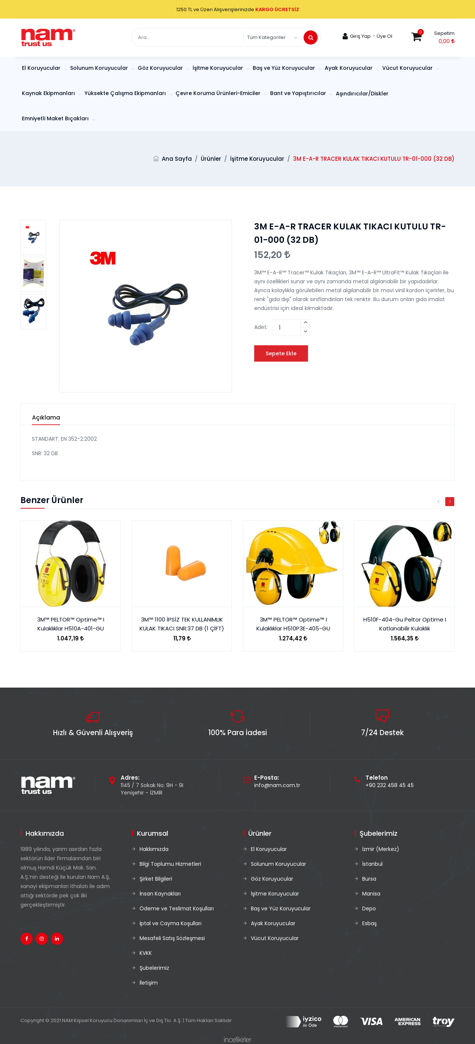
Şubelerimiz (154, 968)
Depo (369, 908)
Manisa (371, 893)
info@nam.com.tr (277, 785)
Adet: (261, 327)
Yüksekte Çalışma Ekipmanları (126, 93)
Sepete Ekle (281, 353)
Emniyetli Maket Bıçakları (56, 118)
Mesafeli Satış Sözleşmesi (172, 938)
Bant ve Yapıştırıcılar (299, 93)
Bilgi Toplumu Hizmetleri (170, 864)
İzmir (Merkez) (380, 849)
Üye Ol (384, 36)
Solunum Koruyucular (100, 68)
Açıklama (46, 418)
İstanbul (372, 864)
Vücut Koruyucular (408, 68)
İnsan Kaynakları (160, 893)
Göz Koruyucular (161, 68)
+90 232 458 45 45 (390, 785)
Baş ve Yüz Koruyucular (285, 68)
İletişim (149, 982)
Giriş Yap (360, 36)
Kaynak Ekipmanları (49, 93)
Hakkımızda (154, 849)
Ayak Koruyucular (349, 68)
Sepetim (444, 33)
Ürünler (211, 159)
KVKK (146, 953)
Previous (438, 501)
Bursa (369, 878)
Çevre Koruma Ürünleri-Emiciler (219, 93)
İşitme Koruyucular (219, 68)
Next (450, 501)
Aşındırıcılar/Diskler (362, 93)
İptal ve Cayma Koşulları (171, 923)
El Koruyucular (42, 68)
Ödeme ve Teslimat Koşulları (177, 908)
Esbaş (369, 923)
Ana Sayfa (177, 159)
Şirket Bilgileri (156, 878)
